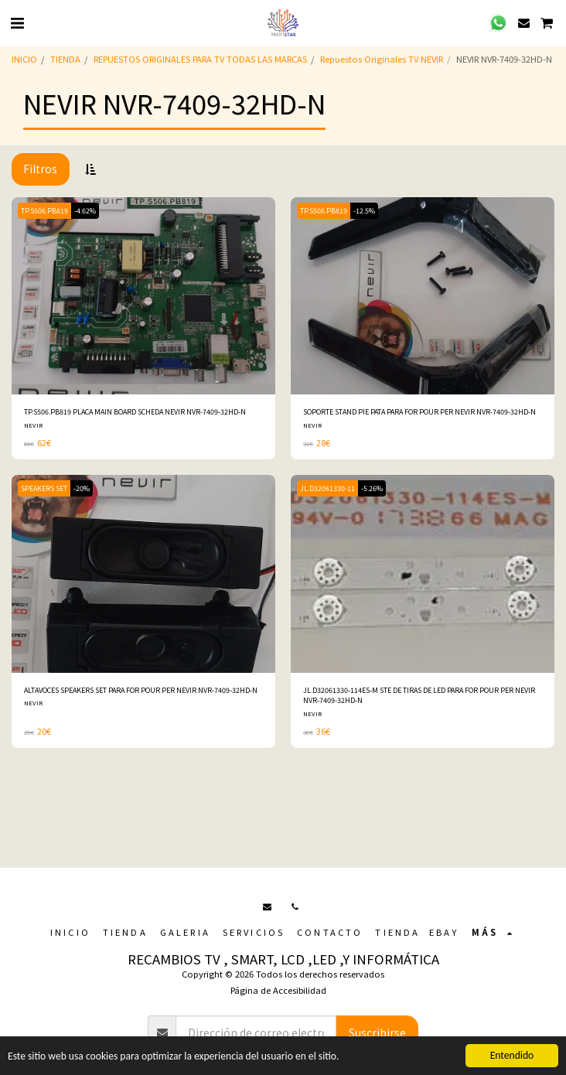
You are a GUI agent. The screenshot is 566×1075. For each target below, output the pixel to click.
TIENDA (65, 59)
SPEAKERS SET (44, 488)
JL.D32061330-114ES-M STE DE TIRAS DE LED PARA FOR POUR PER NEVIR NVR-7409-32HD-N (419, 695)
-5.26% (372, 488)
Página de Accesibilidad (278, 990)
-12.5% (364, 211)
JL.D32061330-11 (327, 488)
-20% (81, 488)
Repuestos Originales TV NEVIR (381, 59)
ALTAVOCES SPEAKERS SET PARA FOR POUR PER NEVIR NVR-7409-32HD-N (140, 690)
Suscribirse (377, 1032)
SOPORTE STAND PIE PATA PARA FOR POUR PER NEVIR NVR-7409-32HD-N (419, 412)
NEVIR (33, 425)
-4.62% (85, 211)
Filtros (40, 168)
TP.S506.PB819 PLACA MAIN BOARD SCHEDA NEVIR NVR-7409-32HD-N (135, 412)
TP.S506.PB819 (44, 211)
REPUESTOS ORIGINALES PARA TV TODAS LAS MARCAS (200, 59)
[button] (17, 22)
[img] (143, 296)
